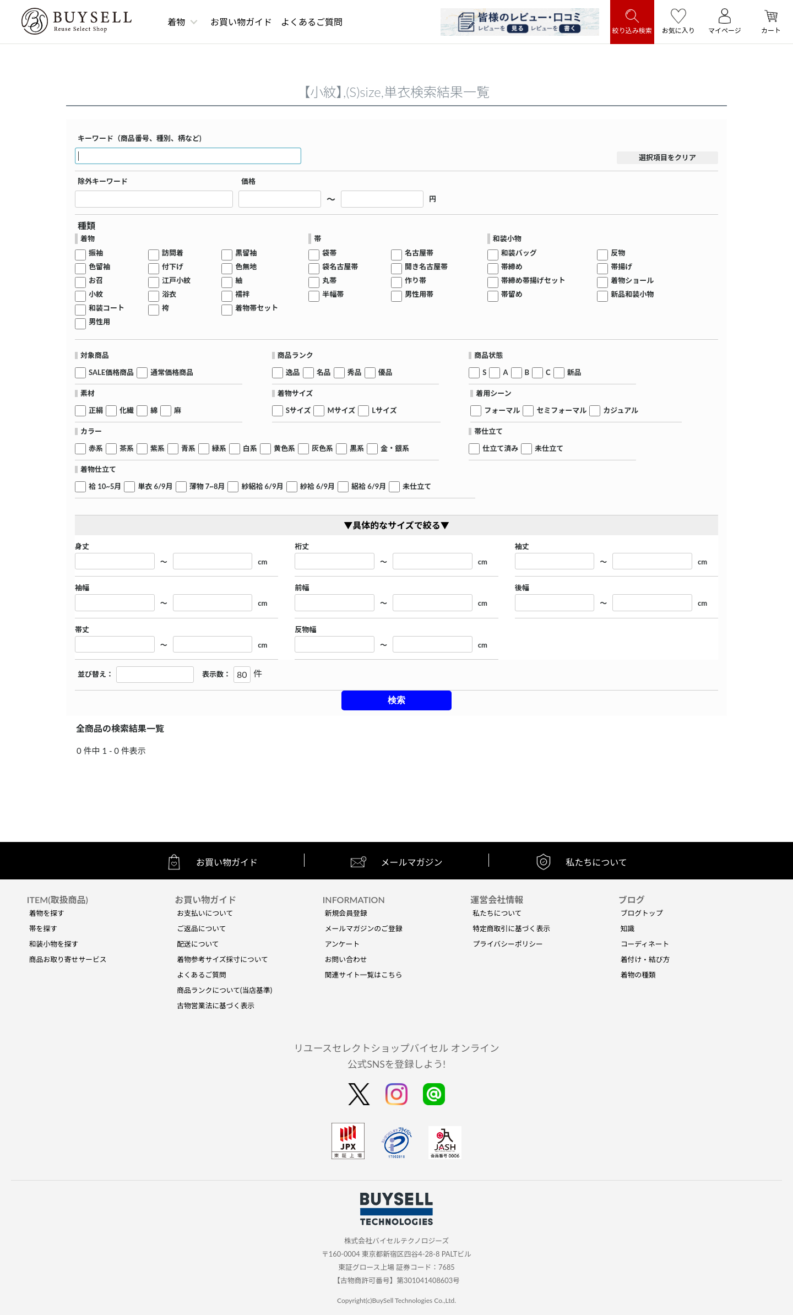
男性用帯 (419, 294)
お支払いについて (205, 913)
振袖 (96, 253)
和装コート (106, 308)
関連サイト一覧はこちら (364, 974)
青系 (188, 448)
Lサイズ (384, 410)
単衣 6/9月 (155, 486)
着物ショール (632, 280)
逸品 (293, 372)
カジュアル (620, 410)
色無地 (246, 266)
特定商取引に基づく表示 (511, 928)
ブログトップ (642, 913)
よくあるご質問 (312, 22)
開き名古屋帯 (426, 266)
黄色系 (284, 448)
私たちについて (497, 913)
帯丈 (82, 629)
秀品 (354, 372)
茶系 (127, 448)
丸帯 (329, 280)
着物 (176, 22)
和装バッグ (519, 253)
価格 (248, 181)
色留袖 (99, 266)
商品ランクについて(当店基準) (224, 990)
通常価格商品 (171, 372)
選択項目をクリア (667, 157)
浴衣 (169, 294)
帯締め (512, 266)
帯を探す (43, 928)
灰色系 (322, 448)
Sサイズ (298, 410)
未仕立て (549, 448)
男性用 (99, 321)
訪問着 (172, 253)
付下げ (172, 266)
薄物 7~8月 (207, 486)
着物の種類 (638, 974)
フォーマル (502, 410)
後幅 (522, 587)
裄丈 (302, 546)
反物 (618, 253)
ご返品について (201, 928)
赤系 (96, 448)
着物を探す (46, 913)
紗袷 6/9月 (317, 486)
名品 (324, 372)
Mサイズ (341, 410)
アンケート (342, 943)
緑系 (219, 448)
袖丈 (522, 546)
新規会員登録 (346, 913)
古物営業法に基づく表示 (215, 1005)
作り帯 (415, 280)
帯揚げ (621, 266)
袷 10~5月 (105, 486)
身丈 (82, 546)
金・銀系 (395, 448)
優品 (385, 372)
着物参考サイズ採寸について (222, 959)
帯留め (512, 294)
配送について (198, 943)
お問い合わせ (346, 959)
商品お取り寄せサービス (68, 959)
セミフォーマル (561, 410)
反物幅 (305, 629)
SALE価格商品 (111, 372)
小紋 (96, 294)
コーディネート (645, 943)
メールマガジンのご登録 (364, 928)
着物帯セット (256, 308)
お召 (96, 280)
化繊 (127, 410)
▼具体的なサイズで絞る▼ (396, 525)
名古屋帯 (419, 253)
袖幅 (82, 587)
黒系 (357, 448)
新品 (574, 372)
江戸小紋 (176, 280)
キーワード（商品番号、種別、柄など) (140, 138)
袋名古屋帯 (340, 266)
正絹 (96, 410)
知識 (628, 928)
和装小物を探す (54, 943)
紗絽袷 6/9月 (262, 486)
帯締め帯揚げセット (533, 280)
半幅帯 (333, 294)
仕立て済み (500, 448)
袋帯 (329, 253)
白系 (250, 448)
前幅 (302, 587)
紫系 (157, 448)
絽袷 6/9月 (368, 486)
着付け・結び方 (645, 959)
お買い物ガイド (241, 22)
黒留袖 (246, 253)
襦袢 (242, 294)
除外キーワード (103, 181)
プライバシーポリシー (507, 943)
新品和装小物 (632, 294)
